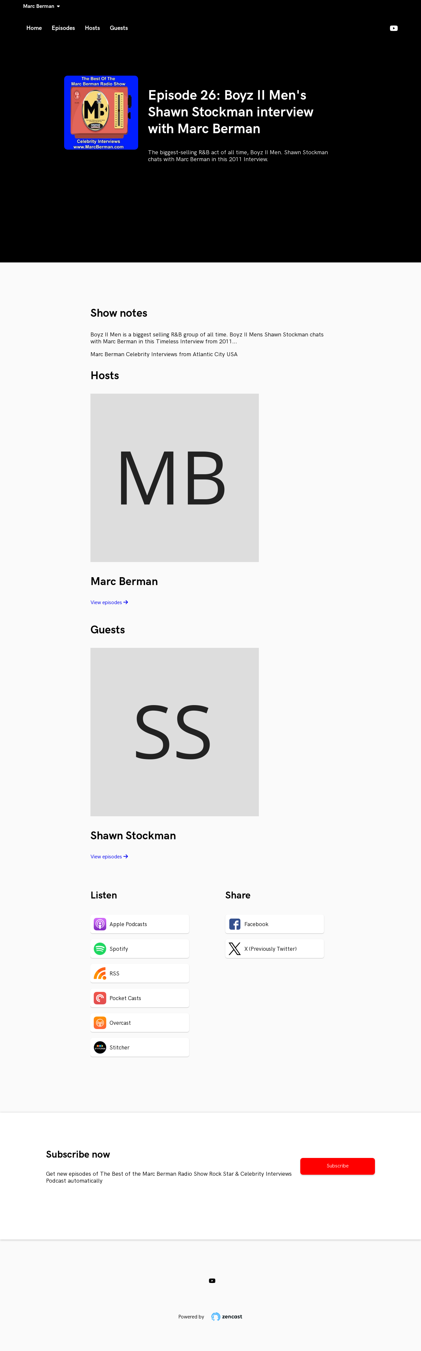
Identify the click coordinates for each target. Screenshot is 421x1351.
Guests (119, 28)
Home (34, 28)
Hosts (92, 28)
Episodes (63, 28)
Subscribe (338, 1166)
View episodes (109, 603)
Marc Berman (40, 6)
